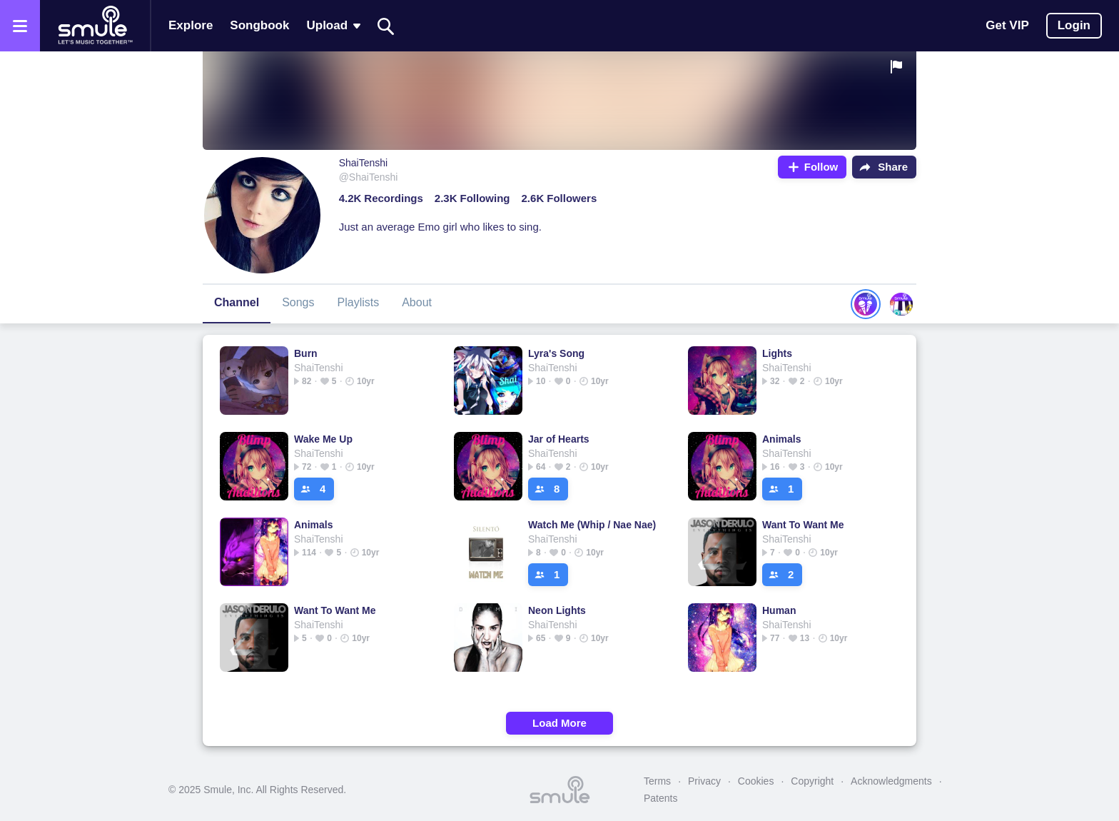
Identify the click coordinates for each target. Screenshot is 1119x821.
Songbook (259, 25)
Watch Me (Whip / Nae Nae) (592, 524)
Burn (306, 353)
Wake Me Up (323, 439)
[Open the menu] (20, 25)
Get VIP (1007, 25)
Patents (660, 798)
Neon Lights (557, 610)
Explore (190, 25)
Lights (777, 353)
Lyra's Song (556, 353)
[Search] (386, 26)
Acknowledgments (891, 781)
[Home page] (95, 26)
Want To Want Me (803, 524)
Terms (657, 781)
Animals (781, 439)
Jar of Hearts (558, 439)
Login (1074, 25)
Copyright (812, 781)
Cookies (756, 781)
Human (779, 610)
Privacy (704, 781)
